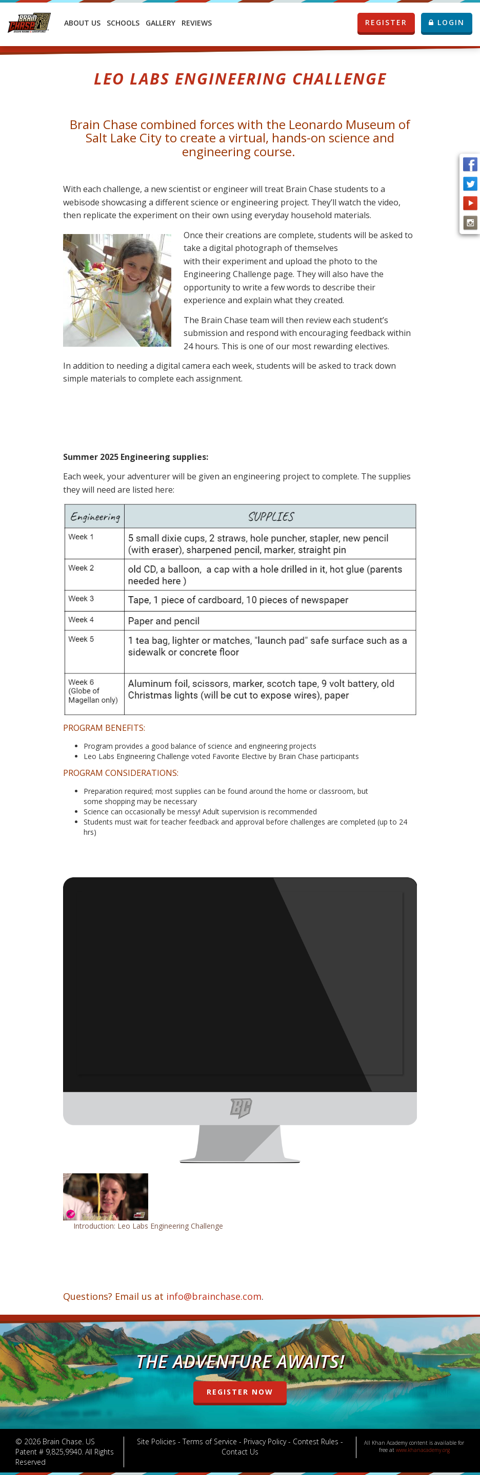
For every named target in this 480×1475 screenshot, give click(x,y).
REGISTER (390, 22)
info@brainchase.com (214, 1296)
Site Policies (156, 1441)
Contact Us (240, 1452)
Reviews (197, 23)
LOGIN (447, 22)
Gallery (160, 23)
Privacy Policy (265, 1441)
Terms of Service (210, 1441)
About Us (82, 23)
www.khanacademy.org (423, 1449)
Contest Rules (315, 1441)
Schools (123, 23)
